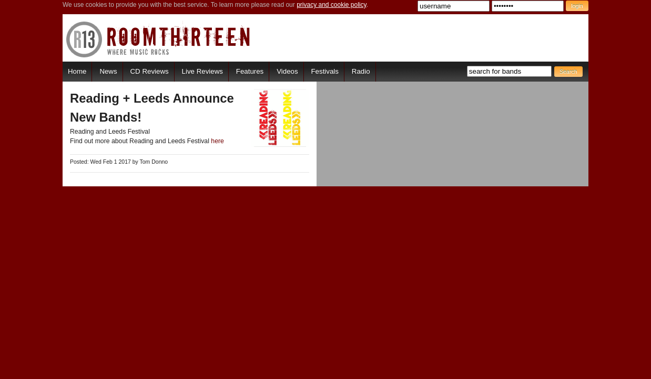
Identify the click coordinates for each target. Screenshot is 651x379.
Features (249, 71)
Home (77, 71)
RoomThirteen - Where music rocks (158, 39)
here (217, 141)
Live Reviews (202, 71)
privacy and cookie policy (332, 4)
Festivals (324, 71)
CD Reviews (149, 71)
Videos (287, 71)
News (108, 71)
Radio (361, 71)
